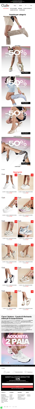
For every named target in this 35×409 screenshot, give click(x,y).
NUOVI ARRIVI (6, 8)
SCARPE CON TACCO (14, 10)
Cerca (15, 5)
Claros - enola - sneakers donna (9, 261)
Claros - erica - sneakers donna (26, 215)
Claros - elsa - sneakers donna (25, 285)
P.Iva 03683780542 (4, 399)
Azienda (11, 395)
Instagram (28, 395)
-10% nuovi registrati (17, 0)
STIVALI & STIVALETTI (27, 8)
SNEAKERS (20, 8)
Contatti (11, 394)
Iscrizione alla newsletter (12, 399)
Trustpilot (3, 169)
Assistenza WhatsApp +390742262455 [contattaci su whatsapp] (17, 365)
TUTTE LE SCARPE (13, 8)
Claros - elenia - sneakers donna (9, 191)
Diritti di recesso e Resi (21, 398)
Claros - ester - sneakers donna (26, 308)
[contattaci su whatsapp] (1, 407)
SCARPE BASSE (22, 10)
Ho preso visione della (18, 388)
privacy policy (21, 388)
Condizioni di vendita (21, 399)
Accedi (20, 5)
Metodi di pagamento (21, 394)
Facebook (28, 394)
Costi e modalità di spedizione (21, 396)
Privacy (11, 396)
